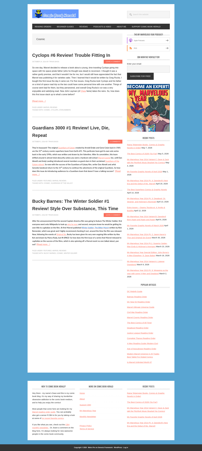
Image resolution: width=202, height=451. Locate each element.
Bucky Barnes (50, 268)
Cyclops (54, 117)
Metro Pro (91, 447)
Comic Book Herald (55, 14)
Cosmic (47, 117)
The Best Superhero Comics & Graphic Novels (147, 189)
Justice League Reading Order (140, 333)
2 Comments (115, 149)
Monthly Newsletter (88, 416)
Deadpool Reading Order (138, 328)
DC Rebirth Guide (134, 291)
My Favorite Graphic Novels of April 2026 (144, 171)
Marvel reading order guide (43, 412)
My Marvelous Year (88, 411)
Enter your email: (134, 64)
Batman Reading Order (137, 297)
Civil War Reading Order (137, 312)
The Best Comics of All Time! (139, 323)
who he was (72, 239)
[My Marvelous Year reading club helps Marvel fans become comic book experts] (148, 131)
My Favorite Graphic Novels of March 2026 (145, 225)
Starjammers (65, 117)
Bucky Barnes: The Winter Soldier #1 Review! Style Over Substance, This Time (75, 215)
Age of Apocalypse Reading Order (141, 349)
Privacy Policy (86, 426)
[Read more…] (39, 109)
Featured (47, 188)
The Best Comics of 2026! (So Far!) (142, 154)
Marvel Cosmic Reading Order (140, 317)
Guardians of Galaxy (66, 155)
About (82, 399)
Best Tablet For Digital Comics (140, 357)
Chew (83, 98)
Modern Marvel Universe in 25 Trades (143, 354)
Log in (125, 447)
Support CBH (85, 405)
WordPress (118, 447)
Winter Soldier (70, 268)
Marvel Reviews (50, 115)
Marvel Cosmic (104, 165)
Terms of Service (87, 429)
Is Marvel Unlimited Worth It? (139, 362)
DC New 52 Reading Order (138, 302)
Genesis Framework (105, 447)
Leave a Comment (113, 69)
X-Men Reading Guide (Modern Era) (142, 343)
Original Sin (61, 249)
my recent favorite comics (53, 418)
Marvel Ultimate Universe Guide (140, 307)
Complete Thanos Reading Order (141, 338)
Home (82, 393)
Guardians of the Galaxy (62, 191)
